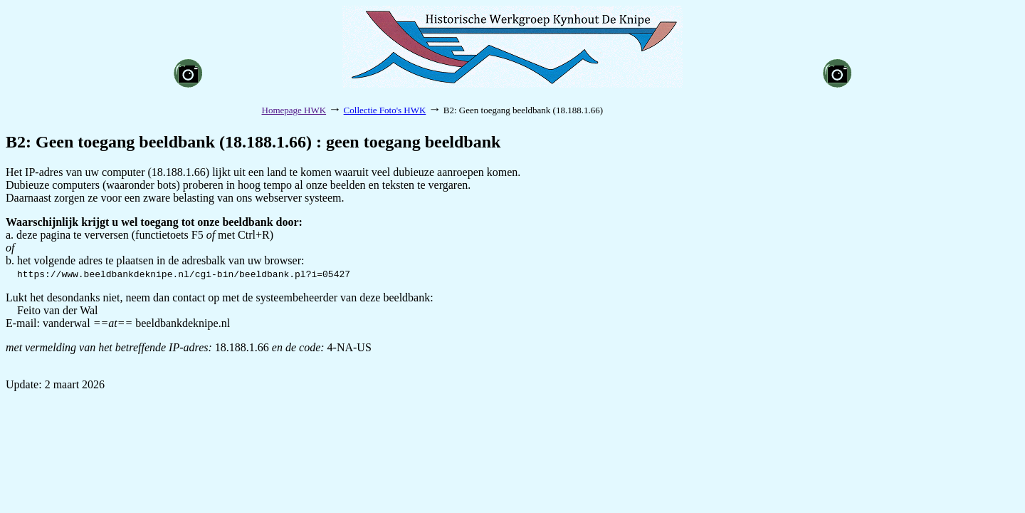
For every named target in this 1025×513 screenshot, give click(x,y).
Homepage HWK (294, 110)
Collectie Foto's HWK (385, 110)
